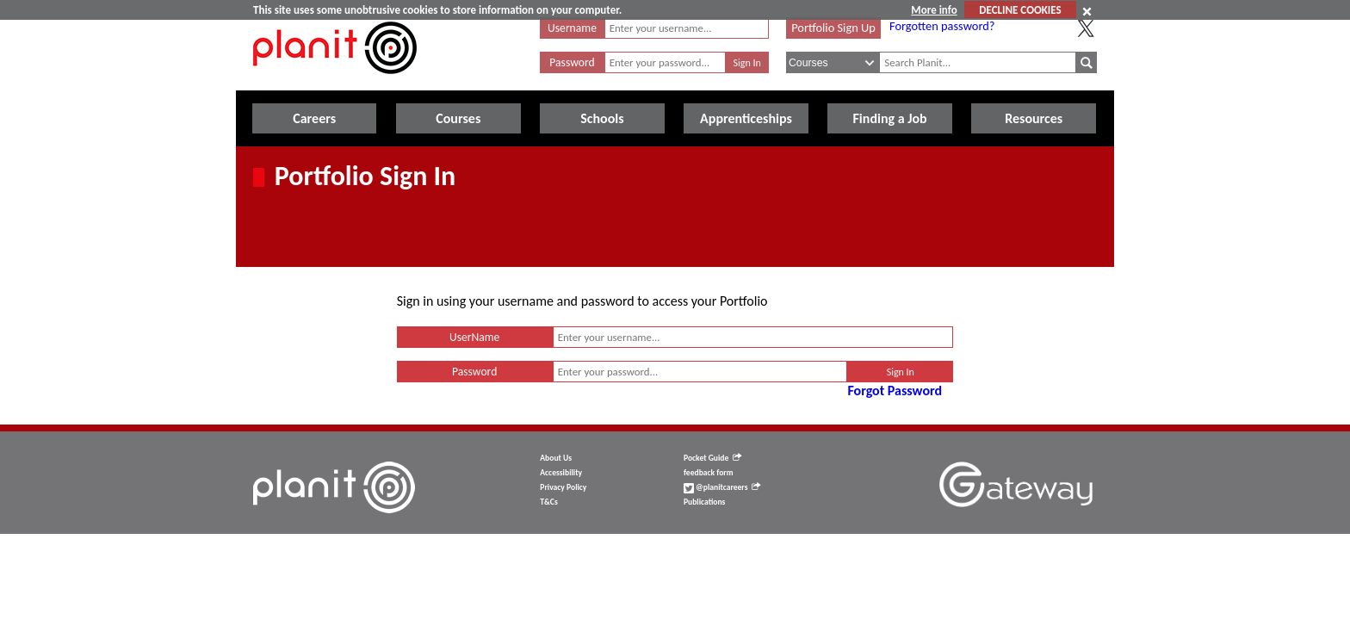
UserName (474, 337)
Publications (704, 502)
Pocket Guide (712, 458)
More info (934, 9)
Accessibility (561, 473)
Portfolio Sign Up (833, 27)
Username (572, 28)
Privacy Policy (563, 487)
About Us (556, 458)
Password (571, 62)
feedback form (709, 473)
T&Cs (548, 502)
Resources (1033, 118)
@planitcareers (722, 487)
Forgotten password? (941, 26)
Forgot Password (894, 390)
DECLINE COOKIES (1020, 9)
